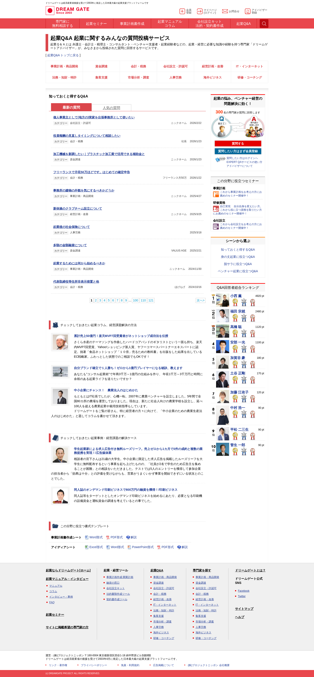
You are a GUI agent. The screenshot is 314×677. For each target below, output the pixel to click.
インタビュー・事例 (61, 596)
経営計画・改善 (212, 66)
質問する (238, 143)
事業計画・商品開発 (64, 66)
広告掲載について (163, 665)
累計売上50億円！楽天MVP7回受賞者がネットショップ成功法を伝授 (121, 336)
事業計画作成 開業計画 (119, 577)
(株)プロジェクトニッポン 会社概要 (208, 665)
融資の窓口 (112, 582)
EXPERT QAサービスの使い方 (244, 162)
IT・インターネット (249, 66)
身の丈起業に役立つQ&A (238, 256)
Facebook (243, 590)
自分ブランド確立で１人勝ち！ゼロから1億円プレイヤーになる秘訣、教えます (128, 368)
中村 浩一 (237, 408)
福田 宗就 (237, 311)
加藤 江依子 (239, 392)
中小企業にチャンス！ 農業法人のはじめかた (106, 390)
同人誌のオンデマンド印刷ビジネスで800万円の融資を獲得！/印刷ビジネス (125, 489)
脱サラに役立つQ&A (238, 264)
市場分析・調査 (138, 77)
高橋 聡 (236, 327)
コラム (53, 591)
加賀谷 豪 (237, 358)
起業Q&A (156, 570)
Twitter (242, 596)
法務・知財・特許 (64, 77)
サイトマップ (244, 608)
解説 (131, 537)
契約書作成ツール (116, 599)
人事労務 (175, 77)
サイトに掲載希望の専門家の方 (67, 627)
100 (135, 300)
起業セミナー (55, 614)
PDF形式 (114, 537)
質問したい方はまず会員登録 (238, 151)
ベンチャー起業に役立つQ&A (238, 271)
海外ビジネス (212, 77)
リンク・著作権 (58, 665)
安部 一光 (237, 342)
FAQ (52, 602)
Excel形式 (94, 547)
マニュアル (55, 585)
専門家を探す (202, 570)
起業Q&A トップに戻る (63, 55)
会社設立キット (115, 588)
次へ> (201, 300)
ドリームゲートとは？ (250, 570)
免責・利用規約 (130, 665)
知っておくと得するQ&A (238, 249)
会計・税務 (138, 66)
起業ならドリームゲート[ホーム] (68, 570)
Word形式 (94, 537)
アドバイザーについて (240, 166)
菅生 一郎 (237, 445)
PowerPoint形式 (140, 547)
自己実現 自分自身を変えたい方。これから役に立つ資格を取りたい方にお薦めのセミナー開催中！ (238, 210)
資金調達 (101, 66)
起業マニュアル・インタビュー (67, 579)
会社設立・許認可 (175, 66)
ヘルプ (239, 617)
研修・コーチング (249, 77)
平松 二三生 (239, 429)
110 (143, 300)
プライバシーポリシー (94, 665)
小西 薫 (236, 296)
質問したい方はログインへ (242, 158)
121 (151, 300)
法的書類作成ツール (118, 593)
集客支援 (101, 77)
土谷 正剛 (237, 373)
